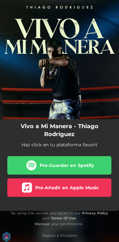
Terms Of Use (63, 218)
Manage (42, 224)
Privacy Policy (95, 213)
